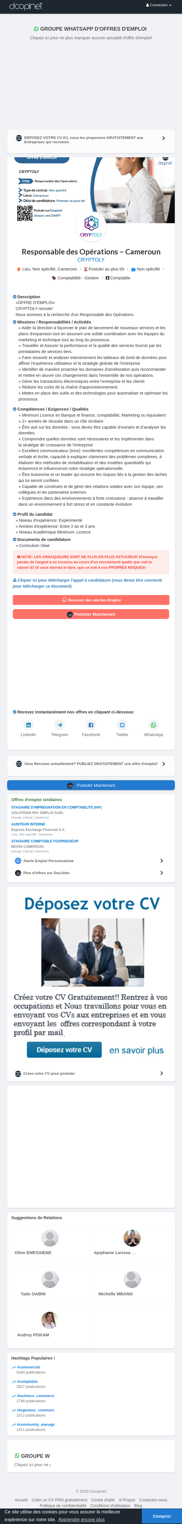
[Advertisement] (91, 84)
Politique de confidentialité (63, 1505)
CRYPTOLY (91, 260)
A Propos (127, 1500)
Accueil (21, 1500)
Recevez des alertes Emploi (91, 600)
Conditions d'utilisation (110, 1505)
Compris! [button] (162, 1516)
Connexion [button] (158, 5)
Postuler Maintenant (91, 614)
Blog (138, 1505)
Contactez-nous (153, 1500)
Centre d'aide (103, 1500)
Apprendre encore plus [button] (81, 1519)
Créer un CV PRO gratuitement (59, 1500)
